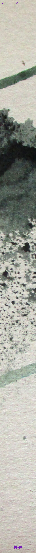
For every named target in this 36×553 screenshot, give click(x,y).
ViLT (18, 2)
